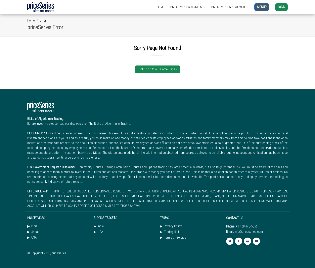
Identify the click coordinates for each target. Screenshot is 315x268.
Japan (35, 232)
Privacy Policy (173, 226)
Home (31, 20)
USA (34, 237)
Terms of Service (175, 237)
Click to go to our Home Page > (157, 69)
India (34, 226)
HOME (160, 7)
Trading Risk (172, 232)
